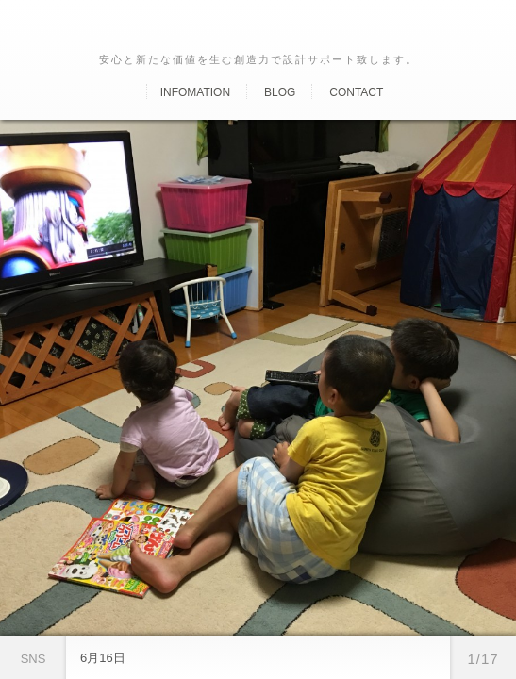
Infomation (195, 92)
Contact (356, 92)
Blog (279, 92)
